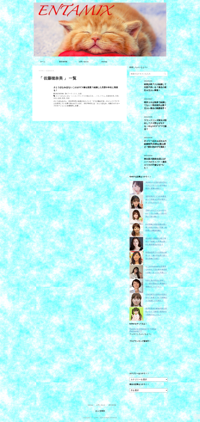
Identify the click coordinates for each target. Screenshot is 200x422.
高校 (68, 98)
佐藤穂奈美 (110, 96)
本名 (55, 98)
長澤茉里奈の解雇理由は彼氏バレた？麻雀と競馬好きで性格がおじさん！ (156, 311)
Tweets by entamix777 (139, 329)
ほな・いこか (72, 96)
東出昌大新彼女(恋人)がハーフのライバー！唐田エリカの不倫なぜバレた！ (155, 163)
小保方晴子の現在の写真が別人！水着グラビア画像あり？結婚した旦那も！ (156, 297)
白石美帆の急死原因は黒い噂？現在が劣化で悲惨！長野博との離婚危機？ (156, 227)
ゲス (79, 96)
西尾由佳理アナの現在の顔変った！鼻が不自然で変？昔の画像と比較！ (156, 255)
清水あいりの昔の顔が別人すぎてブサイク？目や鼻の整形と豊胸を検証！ (156, 185)
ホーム (42, 62)
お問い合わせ (84, 62)
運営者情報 (63, 62)
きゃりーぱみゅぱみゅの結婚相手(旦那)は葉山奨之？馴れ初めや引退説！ (155, 144)
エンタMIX (100, 411)
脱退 (63, 98)
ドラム (102, 96)
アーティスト (72, 94)
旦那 (116, 96)
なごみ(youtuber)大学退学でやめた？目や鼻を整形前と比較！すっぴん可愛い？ (156, 269)
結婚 (59, 98)
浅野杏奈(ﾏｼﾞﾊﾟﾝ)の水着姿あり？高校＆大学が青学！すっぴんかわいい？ (156, 199)
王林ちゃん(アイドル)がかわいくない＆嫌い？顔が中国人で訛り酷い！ (156, 213)
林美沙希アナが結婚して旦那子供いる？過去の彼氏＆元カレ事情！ (155, 87)
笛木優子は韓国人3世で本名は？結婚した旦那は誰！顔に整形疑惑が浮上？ (156, 241)
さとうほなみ (61, 96)
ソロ (97, 96)
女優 (80, 94)
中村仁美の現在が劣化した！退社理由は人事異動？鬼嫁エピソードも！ (156, 283)
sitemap (104, 62)
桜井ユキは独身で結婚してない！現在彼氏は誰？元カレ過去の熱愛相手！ (155, 105)
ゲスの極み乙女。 (88, 96)
